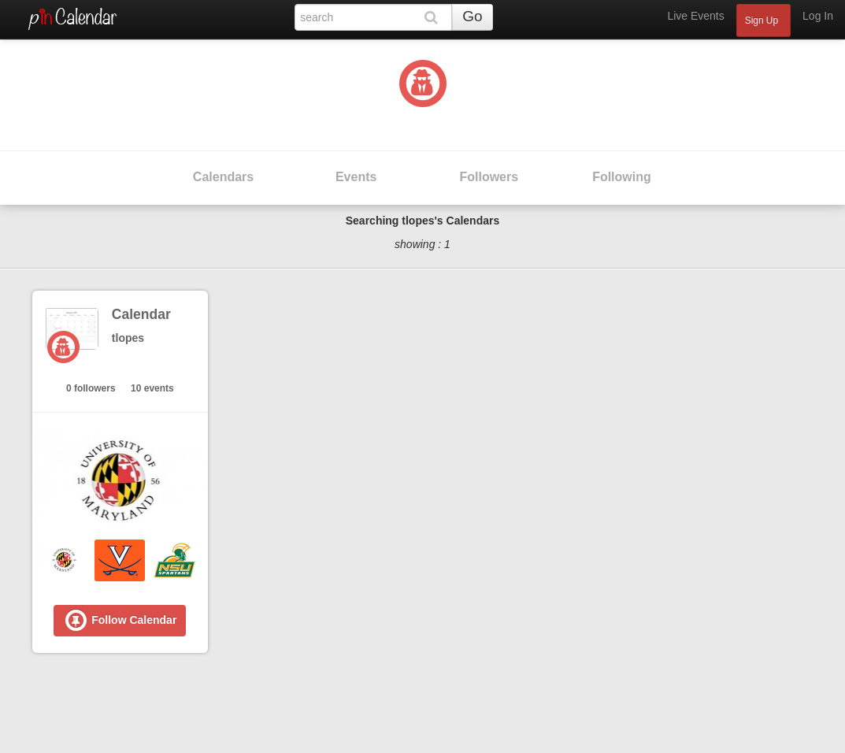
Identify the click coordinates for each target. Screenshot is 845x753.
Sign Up (761, 20)
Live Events (695, 15)
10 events (152, 388)
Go (472, 16)
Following (621, 177)
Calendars (223, 177)
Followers (488, 177)
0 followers (91, 388)
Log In (817, 15)
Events (355, 177)
